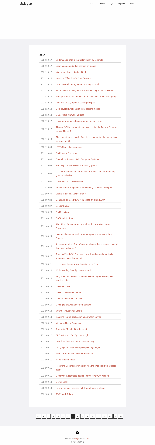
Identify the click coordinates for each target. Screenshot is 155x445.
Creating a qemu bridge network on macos (76, 66)
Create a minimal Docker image (71, 194)
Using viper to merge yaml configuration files (77, 264)
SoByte (25, 3)
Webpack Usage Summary (68, 323)
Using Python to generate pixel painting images (78, 347)
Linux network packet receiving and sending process (80, 121)
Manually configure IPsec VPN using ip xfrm (76, 165)
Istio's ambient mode (65, 360)
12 (104, 416)
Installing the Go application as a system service (78, 317)
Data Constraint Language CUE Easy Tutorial (77, 84)
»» (121, 416)
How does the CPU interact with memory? (75, 341)
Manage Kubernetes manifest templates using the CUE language (86, 96)
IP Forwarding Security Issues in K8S (73, 270)
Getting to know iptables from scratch (73, 305)
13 (110, 416)
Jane (88, 439)
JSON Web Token (64, 394)
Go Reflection (62, 212)
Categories (121, 3)
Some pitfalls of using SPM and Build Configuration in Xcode (84, 90)
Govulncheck (62, 382)
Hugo (76, 439)
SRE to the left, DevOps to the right (72, 335)
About (131, 3)
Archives (101, 3)
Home (92, 3)
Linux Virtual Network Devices (70, 115)
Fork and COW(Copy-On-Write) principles (75, 103)
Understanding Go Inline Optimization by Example (79, 60)
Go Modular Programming (68, 153)
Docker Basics (62, 206)
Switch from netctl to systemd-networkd (74, 353)
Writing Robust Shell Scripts (69, 311)
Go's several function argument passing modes (78, 109)
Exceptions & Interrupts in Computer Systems (77, 159)
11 (98, 416)
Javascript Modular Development (71, 329)
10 (92, 416)
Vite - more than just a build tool (71, 72)
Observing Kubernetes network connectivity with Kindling (82, 376)
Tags (111, 3)
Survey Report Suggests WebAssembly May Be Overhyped (84, 187)
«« (38, 416)
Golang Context (63, 286)
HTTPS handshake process (69, 147)
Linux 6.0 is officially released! (70, 181)
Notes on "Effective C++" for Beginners (74, 78)
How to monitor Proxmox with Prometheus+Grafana (80, 388)
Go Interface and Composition (70, 298)
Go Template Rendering (67, 218)
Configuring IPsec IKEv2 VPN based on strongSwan (80, 200)
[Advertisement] (77, 23)
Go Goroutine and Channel (68, 292)
